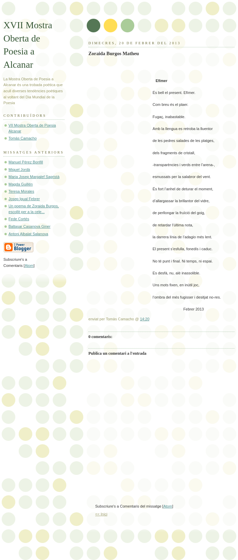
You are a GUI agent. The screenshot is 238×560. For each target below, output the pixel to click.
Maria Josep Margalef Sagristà (34, 177)
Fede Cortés (18, 219)
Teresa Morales (21, 191)
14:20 (145, 319)
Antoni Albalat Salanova (28, 234)
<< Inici (101, 514)
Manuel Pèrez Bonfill (25, 162)
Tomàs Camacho (22, 138)
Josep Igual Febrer (24, 199)
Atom (167, 506)
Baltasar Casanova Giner (29, 226)
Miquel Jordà (19, 169)
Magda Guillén (20, 184)
